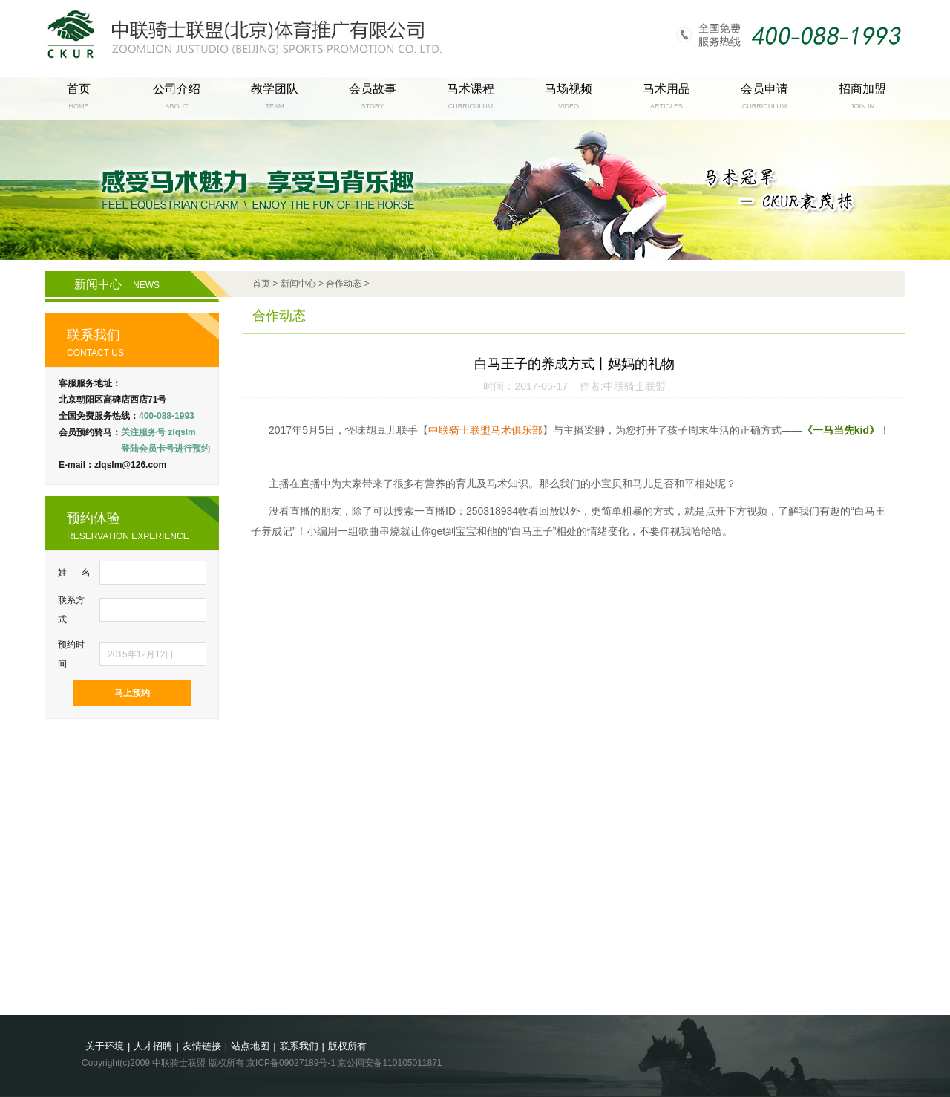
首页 (79, 88)
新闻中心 (117, 284)
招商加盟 (862, 88)
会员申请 (764, 88)
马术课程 (470, 88)
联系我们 (299, 1046)
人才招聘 (153, 1046)
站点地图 (250, 1046)
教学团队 (274, 88)
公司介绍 (176, 88)
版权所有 (347, 1046)
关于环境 (104, 1046)
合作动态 (343, 284)
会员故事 (372, 88)
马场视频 (568, 88)
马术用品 (666, 88)
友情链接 (202, 1046)
